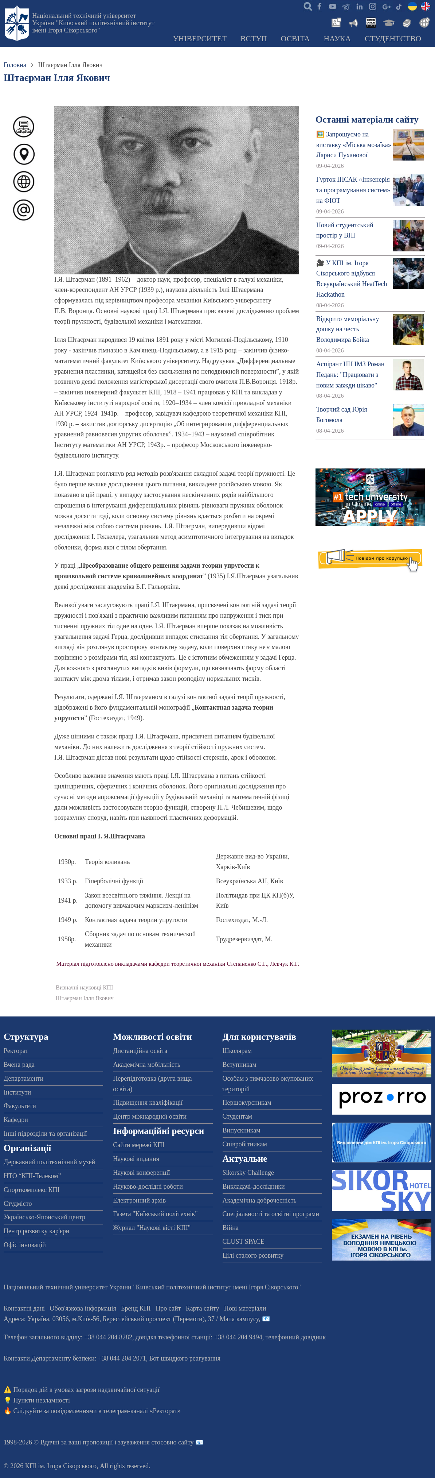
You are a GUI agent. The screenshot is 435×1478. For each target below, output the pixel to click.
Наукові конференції (141, 1172)
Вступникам (239, 1064)
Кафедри (16, 1119)
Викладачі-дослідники (254, 1186)
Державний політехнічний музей (49, 1162)
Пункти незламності (41, 1400)
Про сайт (168, 1308)
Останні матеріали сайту (367, 119)
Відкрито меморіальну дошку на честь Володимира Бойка (347, 329)
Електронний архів (139, 1200)
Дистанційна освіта (140, 1050)
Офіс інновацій (25, 1245)
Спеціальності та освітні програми (271, 1213)
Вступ (253, 38)
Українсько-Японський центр (44, 1217)
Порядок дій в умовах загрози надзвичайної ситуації (86, 1389)
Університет (200, 38)
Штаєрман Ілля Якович (85, 998)
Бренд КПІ (136, 1308)
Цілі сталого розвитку (253, 1255)
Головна (15, 65)
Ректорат (16, 1050)
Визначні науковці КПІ (84, 987)
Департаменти (23, 1078)
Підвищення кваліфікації (148, 1102)
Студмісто (18, 1203)
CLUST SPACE (244, 1241)
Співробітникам (245, 1144)
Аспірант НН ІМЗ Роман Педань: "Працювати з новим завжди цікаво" (350, 374)
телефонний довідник (296, 1337)
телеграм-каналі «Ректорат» (142, 1411)
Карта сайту (202, 1308)
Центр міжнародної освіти (150, 1116)
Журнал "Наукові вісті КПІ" (152, 1227)
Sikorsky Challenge (248, 1172)
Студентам (237, 1116)
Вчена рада (19, 1064)
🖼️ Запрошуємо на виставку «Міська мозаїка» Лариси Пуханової (353, 145)
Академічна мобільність (146, 1064)
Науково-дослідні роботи (148, 1186)
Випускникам (241, 1130)
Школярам (237, 1050)
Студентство (393, 38)
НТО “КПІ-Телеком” (32, 1176)
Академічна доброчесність (260, 1200)
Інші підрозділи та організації (45, 1133)
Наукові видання (136, 1158)
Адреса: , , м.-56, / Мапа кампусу (131, 1319)
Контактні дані (24, 1308)
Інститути (17, 1092)
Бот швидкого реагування (184, 1358)
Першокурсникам (247, 1102)
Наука (337, 38)
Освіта (295, 38)
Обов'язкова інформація (83, 1308)
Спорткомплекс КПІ (32, 1189)
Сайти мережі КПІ (138, 1145)
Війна (231, 1227)
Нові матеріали (245, 1308)
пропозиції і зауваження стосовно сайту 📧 (143, 1442)
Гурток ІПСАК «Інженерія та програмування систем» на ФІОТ (353, 190)
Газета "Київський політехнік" (155, 1213)
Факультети (20, 1106)
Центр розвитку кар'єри (36, 1231)
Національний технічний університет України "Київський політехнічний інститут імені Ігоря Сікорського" (93, 23)
